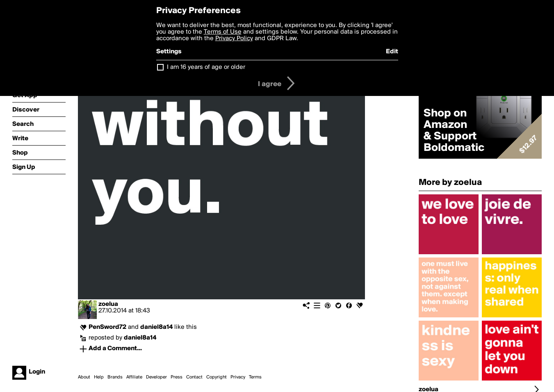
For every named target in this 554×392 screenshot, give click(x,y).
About (84, 377)
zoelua (108, 304)
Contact (194, 377)
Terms (255, 377)
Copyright (216, 377)
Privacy (237, 377)
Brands (115, 377)
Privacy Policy (234, 38)
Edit (392, 51)
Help (99, 377)
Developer (156, 377)
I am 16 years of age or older (206, 67)
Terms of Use (223, 32)
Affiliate (134, 377)
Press (176, 377)
